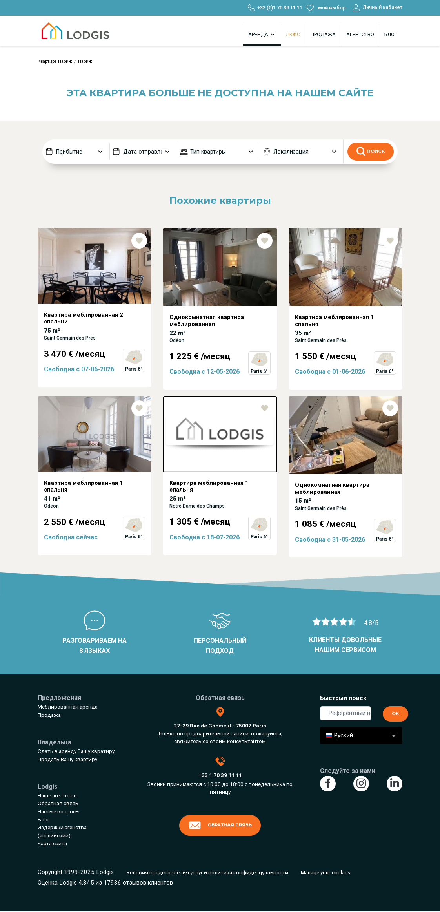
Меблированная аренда (68, 707)
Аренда (262, 34)
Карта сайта (52, 843)
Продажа (323, 34)
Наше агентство (57, 795)
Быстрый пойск (343, 698)
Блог (390, 34)
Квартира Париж (55, 61)
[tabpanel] (94, 312)
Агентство (360, 34)
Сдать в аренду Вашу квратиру (76, 751)
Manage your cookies (325, 872)
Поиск (370, 151)
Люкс (293, 34)
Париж (85, 61)
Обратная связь (58, 803)
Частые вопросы (59, 811)
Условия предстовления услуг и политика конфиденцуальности (207, 872)
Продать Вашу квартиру (67, 759)
